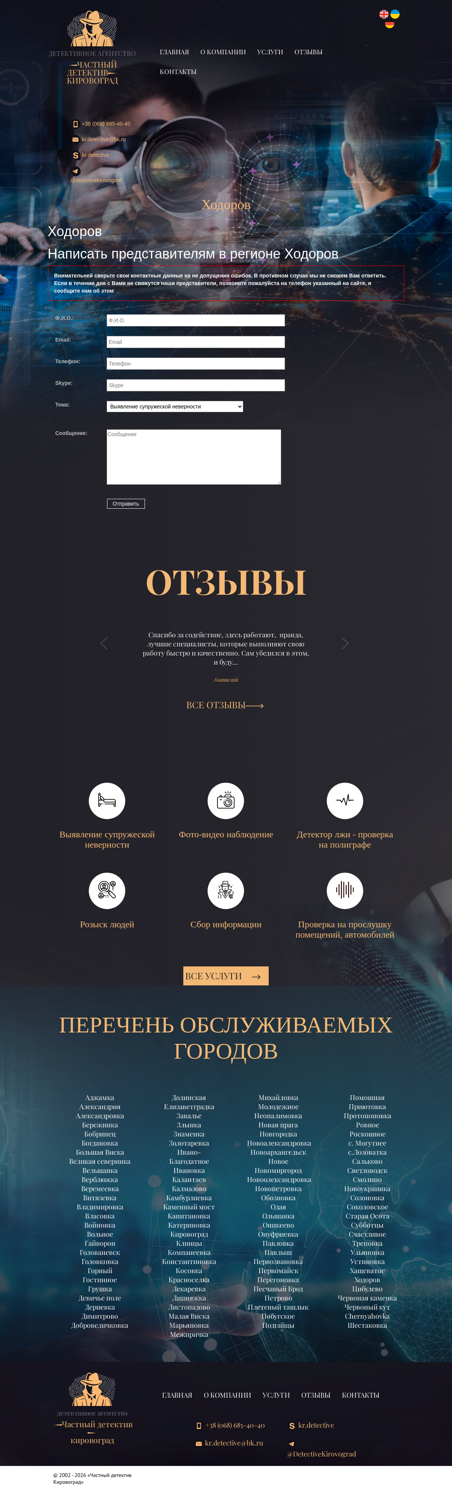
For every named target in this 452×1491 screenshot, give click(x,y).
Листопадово (189, 1306)
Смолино (367, 1179)
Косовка (189, 1270)
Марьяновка (189, 1325)
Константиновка (189, 1261)
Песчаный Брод (278, 1288)
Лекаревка (189, 1288)
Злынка (189, 1124)
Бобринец (100, 1133)
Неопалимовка (278, 1115)
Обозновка (278, 1197)
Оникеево (278, 1224)
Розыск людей (107, 901)
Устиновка (367, 1261)
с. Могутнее (367, 1142)
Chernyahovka (367, 1316)
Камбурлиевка (189, 1197)
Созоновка (367, 1197)
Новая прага (278, 1124)
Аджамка (99, 1097)
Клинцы (189, 1243)
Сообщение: (71, 433)
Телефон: (67, 361)
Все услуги (223, 975)
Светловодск (367, 1170)
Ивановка (189, 1170)
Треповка (367, 1243)
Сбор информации (226, 901)
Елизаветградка (189, 1106)
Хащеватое (367, 1270)
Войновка (99, 1224)
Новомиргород (278, 1170)
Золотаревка (189, 1142)
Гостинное (100, 1279)
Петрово (278, 1297)
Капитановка (189, 1215)
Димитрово (100, 1316)
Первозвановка (278, 1261)
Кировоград (189, 1234)
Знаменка (189, 1133)
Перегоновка (278, 1279)
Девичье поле (100, 1297)
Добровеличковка (99, 1325)
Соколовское (367, 1206)
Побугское (278, 1316)
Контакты (178, 71)
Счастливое (367, 1234)
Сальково (367, 1161)
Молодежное (278, 1106)
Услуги (270, 51)
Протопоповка (367, 1115)
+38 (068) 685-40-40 (101, 124)
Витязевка (100, 1197)
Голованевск (100, 1252)
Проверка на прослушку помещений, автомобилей (344, 906)
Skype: (64, 383)
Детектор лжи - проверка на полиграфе (345, 816)
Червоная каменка (367, 1297)
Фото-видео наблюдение (226, 811)
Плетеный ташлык (278, 1306)
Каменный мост (189, 1206)
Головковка (100, 1261)
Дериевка (100, 1306)
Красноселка (189, 1279)
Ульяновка (367, 1252)
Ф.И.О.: (64, 318)
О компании (223, 51)
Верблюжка (100, 1179)
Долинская (189, 1097)
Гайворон (100, 1243)
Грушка (100, 1288)
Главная (174, 51)
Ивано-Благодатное (189, 1156)
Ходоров (367, 1279)
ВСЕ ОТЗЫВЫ (225, 704)
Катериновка (189, 1224)
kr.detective (90, 155)
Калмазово (189, 1188)
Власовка (100, 1215)
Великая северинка (100, 1161)
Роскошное (368, 1133)
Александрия (100, 1106)
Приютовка (367, 1106)
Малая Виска (189, 1316)
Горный (100, 1270)
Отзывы (309, 51)
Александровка (100, 1115)
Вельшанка (100, 1170)
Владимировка (100, 1206)
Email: (63, 340)
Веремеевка (100, 1188)
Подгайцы (278, 1325)
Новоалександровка (278, 1142)
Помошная (367, 1097)
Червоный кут (367, 1306)
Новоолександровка (278, 1179)
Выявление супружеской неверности (107, 816)
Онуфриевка (278, 1234)
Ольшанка (278, 1215)
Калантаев (189, 1179)
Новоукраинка (367, 1188)
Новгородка (278, 1133)
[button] (104, 651)
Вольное (100, 1234)
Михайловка (278, 1097)
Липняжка (189, 1297)
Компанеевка (189, 1252)
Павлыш (278, 1252)
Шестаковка (367, 1325)
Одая (278, 1206)
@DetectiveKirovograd (96, 174)
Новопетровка (278, 1188)
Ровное (367, 1124)
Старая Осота (367, 1215)
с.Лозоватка (367, 1152)
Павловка (278, 1243)
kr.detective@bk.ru (98, 140)
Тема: (62, 405)
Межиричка (189, 1334)
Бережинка (100, 1124)
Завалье (189, 1115)
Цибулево (367, 1288)
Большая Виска (100, 1152)
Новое (278, 1161)
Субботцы (367, 1224)
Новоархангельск (278, 1152)
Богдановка (100, 1142)
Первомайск (278, 1270)
